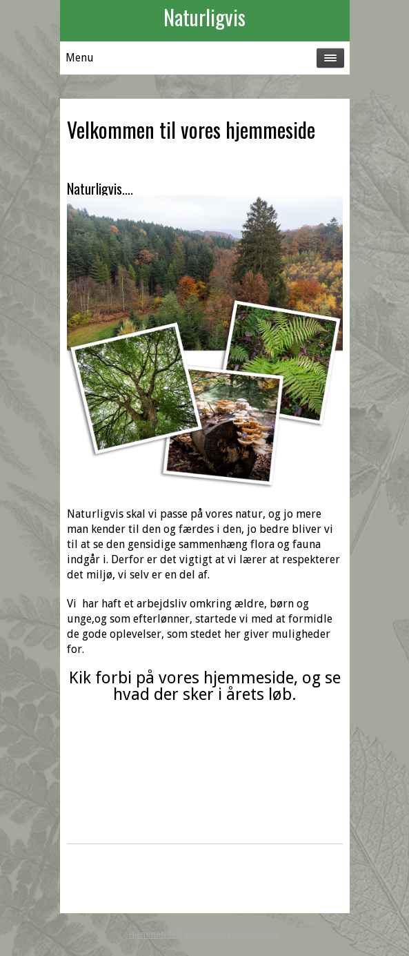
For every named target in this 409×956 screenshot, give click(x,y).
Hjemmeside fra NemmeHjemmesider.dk (204, 934)
